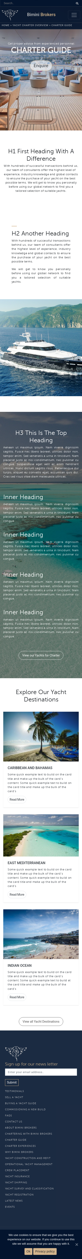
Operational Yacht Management (28, 1164)
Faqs (8, 1115)
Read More (17, 799)
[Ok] (76, 1244)
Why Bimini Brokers (19, 1152)
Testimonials (14, 1091)
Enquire (41, 65)
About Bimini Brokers (21, 1127)
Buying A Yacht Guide (20, 1103)
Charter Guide (15, 1140)
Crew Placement (17, 1170)
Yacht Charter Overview (31, 25)
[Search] (37, 3)
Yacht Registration (19, 1194)
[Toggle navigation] (74, 15)
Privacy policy (45, 1251)
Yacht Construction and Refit (28, 1158)
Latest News (14, 1200)
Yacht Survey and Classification (29, 1188)
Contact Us (13, 1121)
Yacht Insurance (17, 1176)
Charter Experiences (20, 1146)
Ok (28, 1251)
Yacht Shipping (16, 1182)
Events (10, 1207)
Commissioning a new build (25, 1109)
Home (5, 25)
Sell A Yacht (14, 1097)
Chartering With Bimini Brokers (28, 1133)
